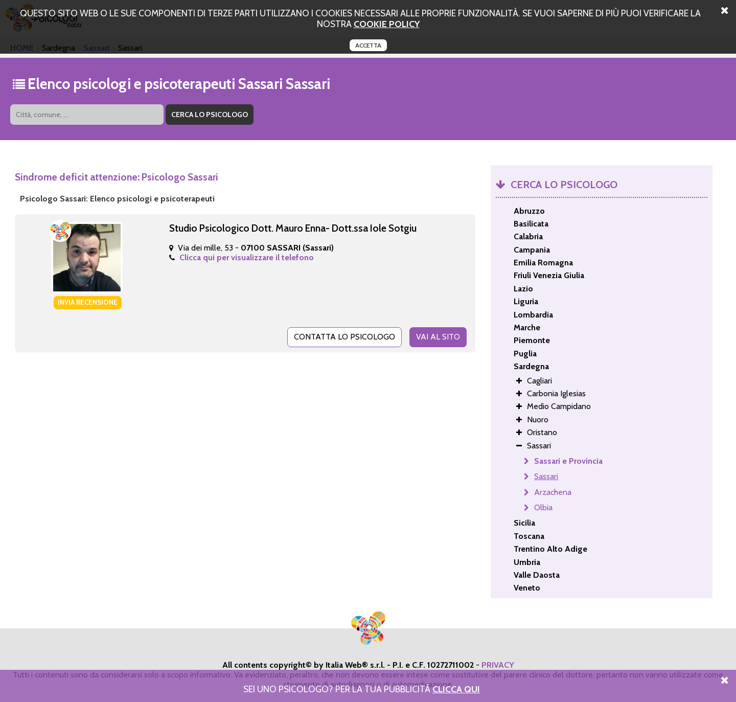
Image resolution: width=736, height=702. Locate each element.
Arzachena (552, 492)
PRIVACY (497, 665)
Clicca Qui (456, 689)
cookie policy (387, 23)
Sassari (546, 476)
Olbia (543, 507)
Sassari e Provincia (568, 461)
